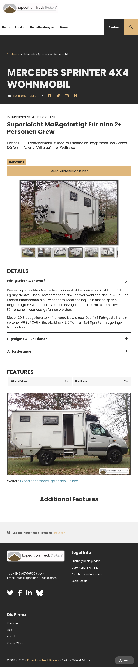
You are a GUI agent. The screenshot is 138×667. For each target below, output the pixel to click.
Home (6, 27)
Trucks (20, 30)
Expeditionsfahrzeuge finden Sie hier (49, 481)
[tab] (69, 282)
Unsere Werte (15, 643)
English (17, 532)
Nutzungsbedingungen (86, 561)
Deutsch (59, 532)
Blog (9, 630)
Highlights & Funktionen (27, 339)
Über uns (12, 623)
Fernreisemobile (24, 96)
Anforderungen (20, 351)
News (64, 27)
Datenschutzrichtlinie (85, 567)
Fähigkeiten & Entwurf (26, 280)
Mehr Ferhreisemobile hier (69, 171)
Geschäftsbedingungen (87, 574)
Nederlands (31, 532)
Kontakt (12, 636)
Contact (114, 27)
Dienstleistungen (42, 30)
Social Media (79, 581)
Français (46, 532)
